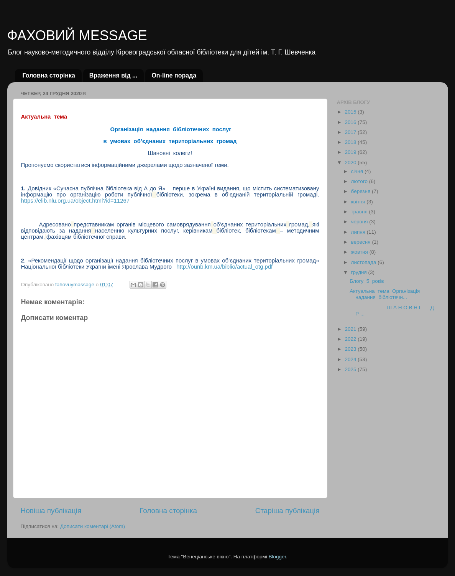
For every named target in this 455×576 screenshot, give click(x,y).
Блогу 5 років (367, 281)
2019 (351, 152)
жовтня (360, 252)
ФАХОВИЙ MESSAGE (77, 35)
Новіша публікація (51, 511)
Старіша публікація (287, 511)
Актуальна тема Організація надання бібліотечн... (385, 294)
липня (359, 232)
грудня (359, 272)
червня (360, 221)
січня (358, 171)
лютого (360, 181)
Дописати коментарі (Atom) (92, 526)
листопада (364, 262)
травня (360, 212)
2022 (351, 339)
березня (361, 191)
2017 (351, 132)
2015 (351, 112)
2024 (351, 359)
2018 (351, 142)
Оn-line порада (173, 75)
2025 (351, 369)
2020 (351, 162)
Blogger (277, 556)
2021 (351, 329)
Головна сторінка (49, 75)
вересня (361, 242)
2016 (351, 122)
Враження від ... (113, 75)
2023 (351, 349)
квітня (359, 202)
